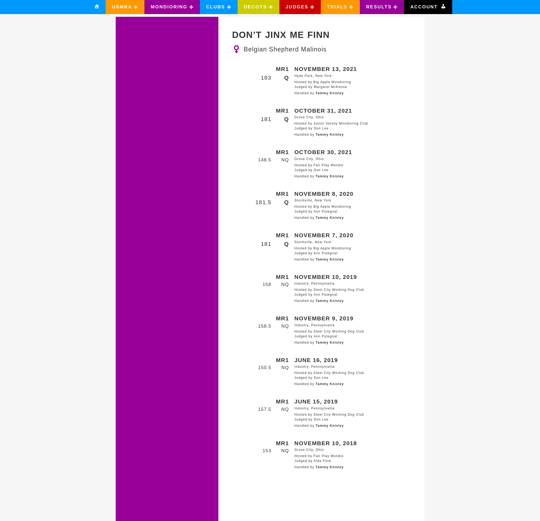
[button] (125, 7)
